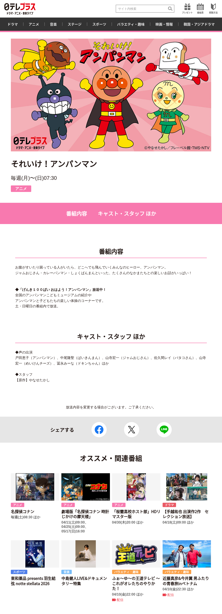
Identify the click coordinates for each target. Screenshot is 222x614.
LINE (164, 429)
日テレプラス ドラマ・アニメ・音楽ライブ (20, 9)
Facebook (99, 429)
